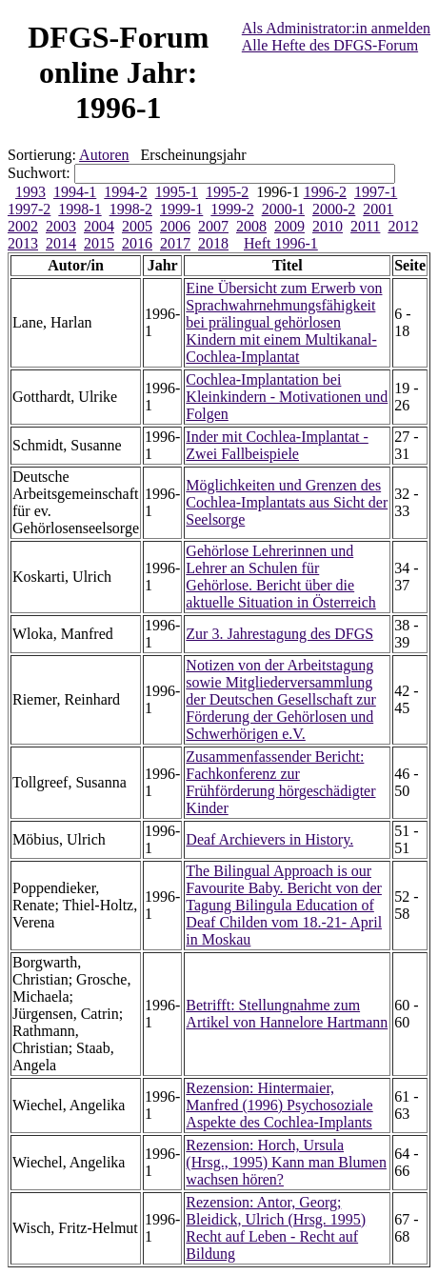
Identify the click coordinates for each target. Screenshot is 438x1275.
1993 (30, 192)
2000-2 (333, 209)
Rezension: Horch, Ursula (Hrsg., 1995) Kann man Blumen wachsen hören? (286, 1162)
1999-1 (181, 209)
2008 (251, 226)
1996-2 (325, 192)
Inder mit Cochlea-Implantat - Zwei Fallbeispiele (277, 445)
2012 (403, 226)
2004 (99, 226)
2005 (137, 226)
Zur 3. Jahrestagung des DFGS (279, 634)
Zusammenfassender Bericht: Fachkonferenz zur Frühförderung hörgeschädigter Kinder (280, 782)
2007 (213, 226)
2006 (175, 226)
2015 (99, 243)
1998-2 (131, 209)
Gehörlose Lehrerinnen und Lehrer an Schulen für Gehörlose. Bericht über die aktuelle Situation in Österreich (281, 576)
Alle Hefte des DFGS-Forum (330, 45)
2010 (327, 226)
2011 (365, 226)
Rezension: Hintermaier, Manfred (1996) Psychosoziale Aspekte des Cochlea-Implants (279, 1105)
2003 (61, 226)
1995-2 (227, 192)
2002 (23, 226)
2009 (289, 226)
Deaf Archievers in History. (269, 839)
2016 (137, 243)
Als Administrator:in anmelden (336, 28)
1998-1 (79, 209)
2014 (61, 243)
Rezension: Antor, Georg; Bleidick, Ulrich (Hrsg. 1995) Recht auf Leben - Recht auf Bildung (276, 1228)
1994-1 (74, 192)
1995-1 (176, 192)
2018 (213, 243)
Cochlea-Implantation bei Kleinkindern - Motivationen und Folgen (287, 396)
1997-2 (29, 209)
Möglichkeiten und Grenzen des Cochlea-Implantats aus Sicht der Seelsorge (287, 502)
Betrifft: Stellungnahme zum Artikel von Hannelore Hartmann (287, 1013)
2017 (175, 243)
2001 (378, 209)
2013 (23, 243)
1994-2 (125, 192)
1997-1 (375, 192)
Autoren (104, 155)
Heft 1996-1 (281, 243)
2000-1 (283, 209)
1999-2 (231, 209)
